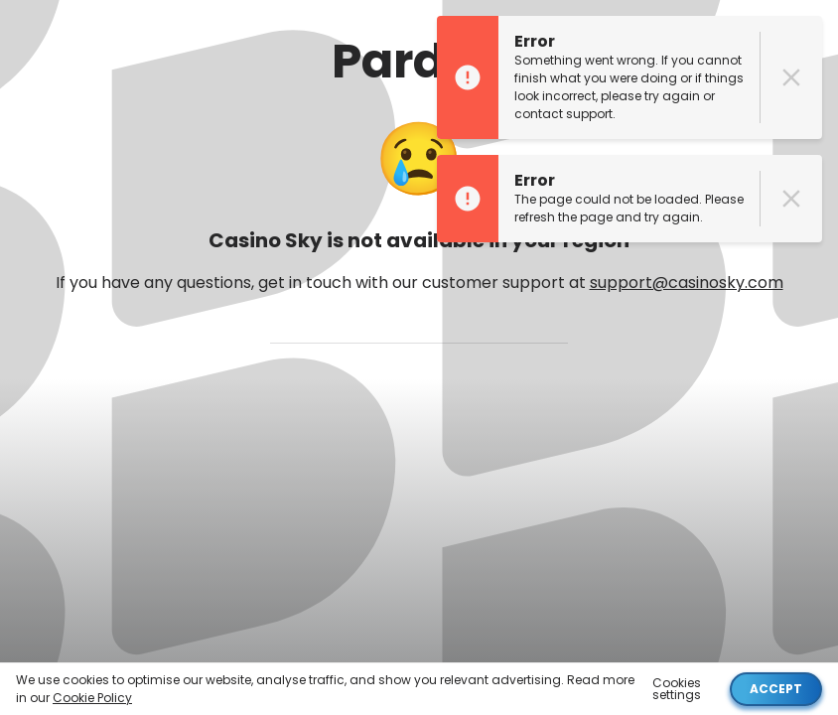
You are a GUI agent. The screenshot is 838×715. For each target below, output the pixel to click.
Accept (776, 688)
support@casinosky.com (686, 282)
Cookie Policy (92, 697)
